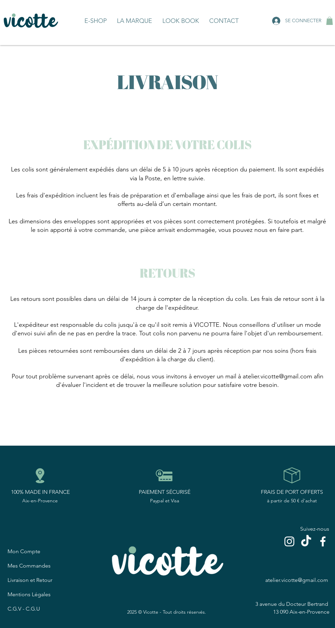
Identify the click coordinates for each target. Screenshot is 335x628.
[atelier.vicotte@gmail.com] (297, 580)
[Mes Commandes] (40, 565)
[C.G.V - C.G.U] (40, 608)
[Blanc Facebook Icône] (323, 541)
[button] (329, 21)
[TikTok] (306, 541)
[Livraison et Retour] (40, 580)
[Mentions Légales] (40, 594)
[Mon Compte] (40, 551)
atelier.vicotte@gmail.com (277, 376)
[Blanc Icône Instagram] (289, 541)
